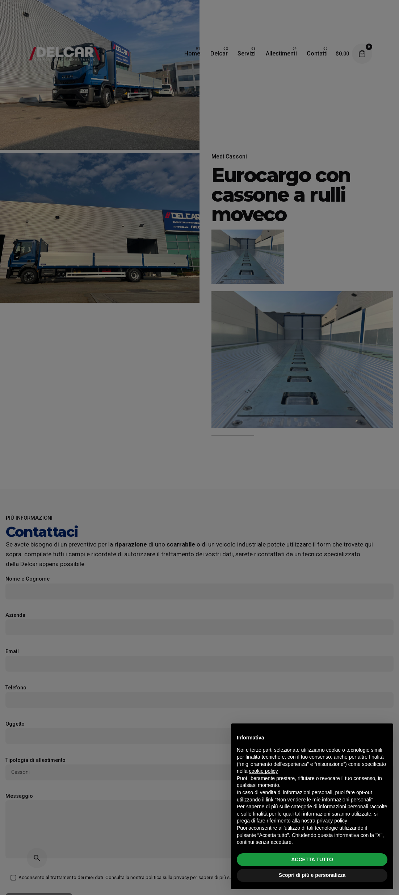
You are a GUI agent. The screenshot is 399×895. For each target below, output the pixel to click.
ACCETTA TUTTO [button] (312, 859)
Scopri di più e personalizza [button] (312, 875)
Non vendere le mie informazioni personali (324, 800)
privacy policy (332, 821)
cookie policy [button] (263, 771)
